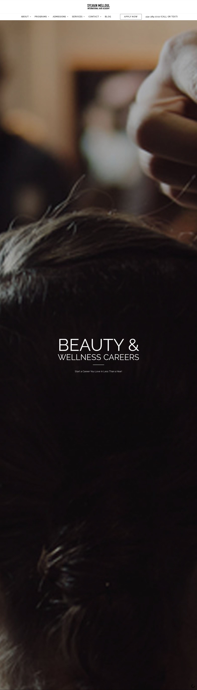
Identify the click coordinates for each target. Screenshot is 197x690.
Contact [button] (94, 16)
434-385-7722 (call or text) (161, 16)
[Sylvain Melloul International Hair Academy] (98, 7)
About (26, 16)
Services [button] (78, 16)
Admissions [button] (60, 16)
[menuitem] (26, 16)
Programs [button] (42, 16)
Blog (108, 16)
